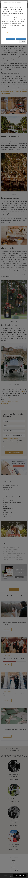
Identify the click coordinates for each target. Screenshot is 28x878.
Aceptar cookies (10, 39)
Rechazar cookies (21, 39)
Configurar (22, 41)
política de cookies (11, 32)
